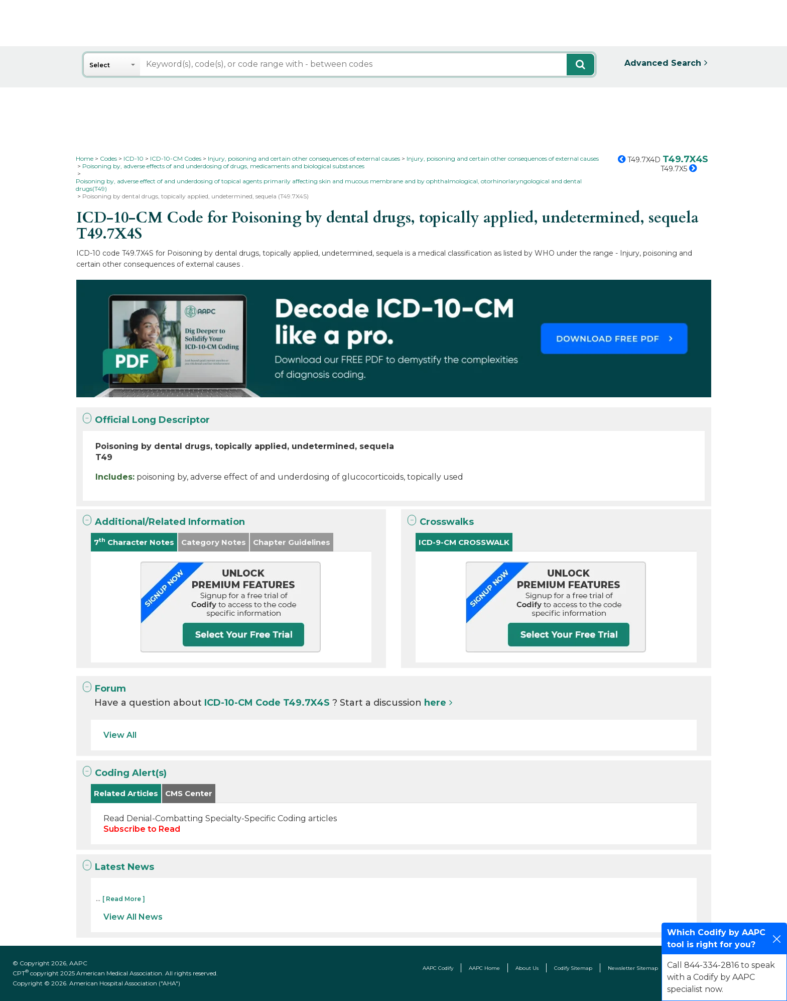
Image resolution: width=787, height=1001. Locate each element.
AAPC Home (484, 968)
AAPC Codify (438, 968)
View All (120, 735)
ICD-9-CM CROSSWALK (464, 542)
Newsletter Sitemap (633, 968)
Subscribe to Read (141, 829)
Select (99, 65)
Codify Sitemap (573, 968)
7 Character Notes (134, 541)
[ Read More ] (123, 899)
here (435, 702)
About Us (527, 968)
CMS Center (188, 793)
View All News (133, 917)
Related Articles (126, 793)
